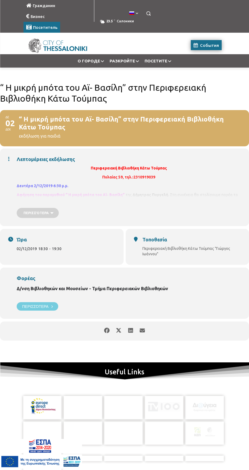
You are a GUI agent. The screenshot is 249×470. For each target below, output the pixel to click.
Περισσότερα (37, 306)
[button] (148, 13)
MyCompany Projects (210, 453)
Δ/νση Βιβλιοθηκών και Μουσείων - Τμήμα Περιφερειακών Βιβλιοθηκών (92, 288)
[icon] (149, 441)
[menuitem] (133, 13)
